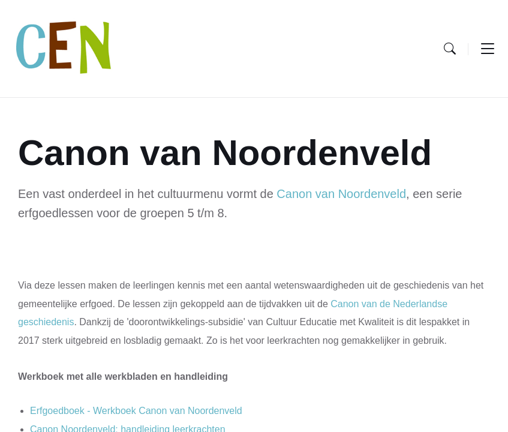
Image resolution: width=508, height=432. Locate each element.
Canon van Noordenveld (341, 193)
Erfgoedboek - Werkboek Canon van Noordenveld (136, 411)
